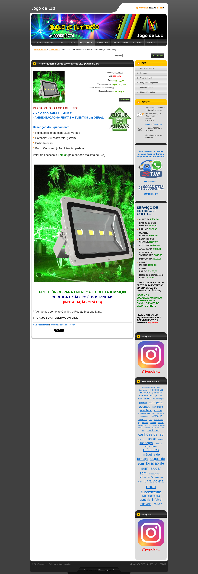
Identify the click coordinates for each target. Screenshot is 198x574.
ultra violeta (153, 481)
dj (139, 422)
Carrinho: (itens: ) (152, 8)
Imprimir (162, 564)
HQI (150, 420)
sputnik (145, 499)
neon (151, 486)
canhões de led (151, 434)
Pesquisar (158, 56)
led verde (63, 325)
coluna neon (156, 427)
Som (61, 43)
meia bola (158, 443)
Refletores (86, 43)
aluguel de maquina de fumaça (151, 387)
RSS (151, 564)
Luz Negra (102, 43)
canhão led (153, 430)
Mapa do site (139, 564)
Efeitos (71, 43)
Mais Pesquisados (41, 325)
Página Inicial (40, 50)
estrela (157, 504)
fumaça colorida (144, 425)
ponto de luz (157, 393)
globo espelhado (151, 446)
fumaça (160, 439)
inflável (157, 499)
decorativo (143, 390)
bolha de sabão (158, 420)
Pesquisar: (118, 56)
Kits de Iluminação (44, 43)
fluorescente (151, 492)
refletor (72, 325)
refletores (151, 450)
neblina (147, 398)
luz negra (146, 443)
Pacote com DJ (120, 43)
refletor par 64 (146, 477)
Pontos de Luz (156, 390)
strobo (152, 438)
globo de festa (146, 395)
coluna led (147, 427)
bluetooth (161, 423)
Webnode (101, 570)
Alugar (125, 100)
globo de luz (154, 496)
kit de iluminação (155, 474)
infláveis (145, 504)
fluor (144, 496)
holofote (54, 325)
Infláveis (137, 43)
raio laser (142, 439)
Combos (151, 43)
